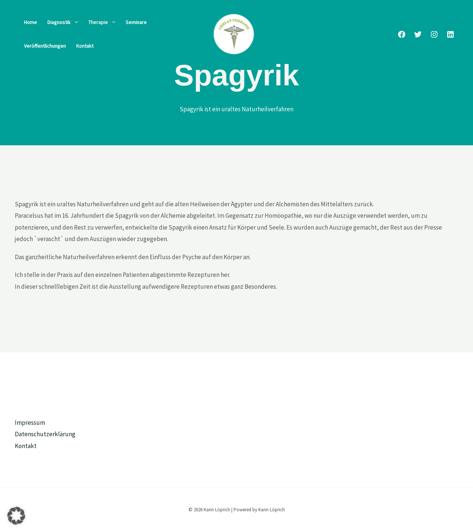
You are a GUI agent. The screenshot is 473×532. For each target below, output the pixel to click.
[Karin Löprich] (233, 33)
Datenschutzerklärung (45, 434)
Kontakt (84, 46)
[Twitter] (418, 34)
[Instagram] (434, 34)
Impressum (30, 423)
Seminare (136, 22)
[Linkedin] (450, 34)
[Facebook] (401, 34)
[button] (16, 515)
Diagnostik (59, 22)
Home (30, 22)
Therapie (98, 22)
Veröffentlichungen (45, 46)
